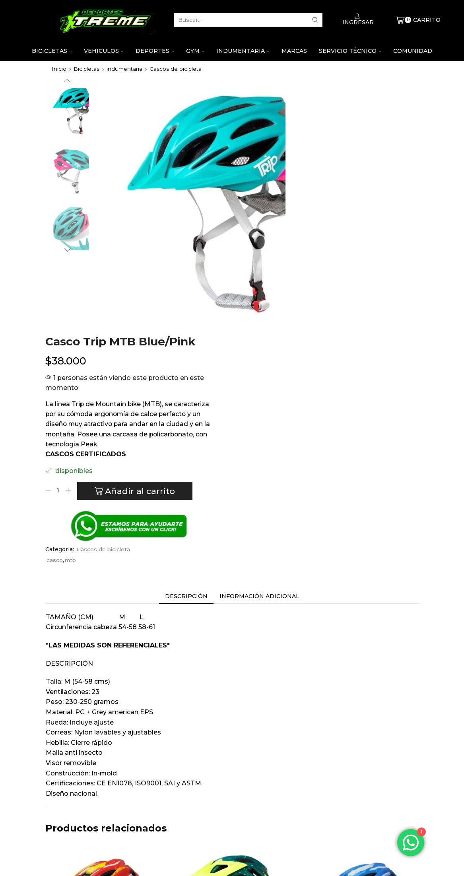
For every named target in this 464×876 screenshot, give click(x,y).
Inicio (59, 69)
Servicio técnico (350, 50)
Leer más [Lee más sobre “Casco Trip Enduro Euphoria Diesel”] (231, 818)
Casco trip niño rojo (102, 760)
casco (278, 351)
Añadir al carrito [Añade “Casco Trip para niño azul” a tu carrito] (361, 818)
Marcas (294, 50)
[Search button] (315, 20)
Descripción (186, 387)
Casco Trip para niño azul (361, 760)
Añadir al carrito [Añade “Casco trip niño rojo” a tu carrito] (102, 818)
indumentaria (125, 69)
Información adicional (259, 387)
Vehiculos (104, 50)
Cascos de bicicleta (177, 69)
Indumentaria (243, 50)
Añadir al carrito (332, 283)
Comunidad (412, 50)
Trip (102, 791)
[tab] (186, 387)
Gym (195, 50)
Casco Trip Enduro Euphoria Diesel (232, 765)
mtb (294, 351)
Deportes (155, 50)
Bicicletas (52, 50)
